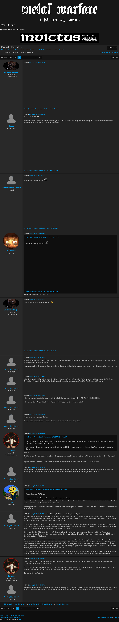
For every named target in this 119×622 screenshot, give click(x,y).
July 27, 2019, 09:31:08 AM (37, 114)
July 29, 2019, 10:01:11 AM (37, 486)
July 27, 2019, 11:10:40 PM (37, 300)
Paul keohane (11, 251)
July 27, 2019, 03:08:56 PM (37, 233)
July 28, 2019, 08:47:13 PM (37, 376)
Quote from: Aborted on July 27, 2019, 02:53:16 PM (42, 237)
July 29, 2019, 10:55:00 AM (37, 585)
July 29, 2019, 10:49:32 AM (37, 559)
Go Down (4, 57)
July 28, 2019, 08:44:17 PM (37, 357)
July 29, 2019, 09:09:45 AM (37, 467)
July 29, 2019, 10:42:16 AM (37, 514)
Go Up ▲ (116, 617)
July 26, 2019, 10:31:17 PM (37, 62)
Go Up (3, 608)
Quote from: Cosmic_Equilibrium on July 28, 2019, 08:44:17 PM (46, 437)
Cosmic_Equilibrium (11, 369)
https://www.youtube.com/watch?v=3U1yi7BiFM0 (41, 228)
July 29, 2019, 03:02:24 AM (37, 433)
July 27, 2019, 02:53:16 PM (37, 176)
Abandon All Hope (11, 72)
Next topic (114, 52)
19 (35, 57)
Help (98, 617)
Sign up (12, 25)
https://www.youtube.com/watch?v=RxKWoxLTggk (41, 170)
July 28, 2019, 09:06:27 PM (37, 414)
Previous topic (105, 52)
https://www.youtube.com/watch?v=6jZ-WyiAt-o (40, 350)
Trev (11, 502)
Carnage (11, 450)
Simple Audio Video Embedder (10, 617)
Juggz (11, 126)
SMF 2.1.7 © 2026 (6, 615)
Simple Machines (18, 615)
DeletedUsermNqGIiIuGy (11, 188)
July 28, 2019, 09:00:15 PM (37, 395)
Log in (3, 25)
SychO (21, 619)
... (31, 57)
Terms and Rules (106, 617)
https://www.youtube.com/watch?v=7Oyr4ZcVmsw (41, 109)
